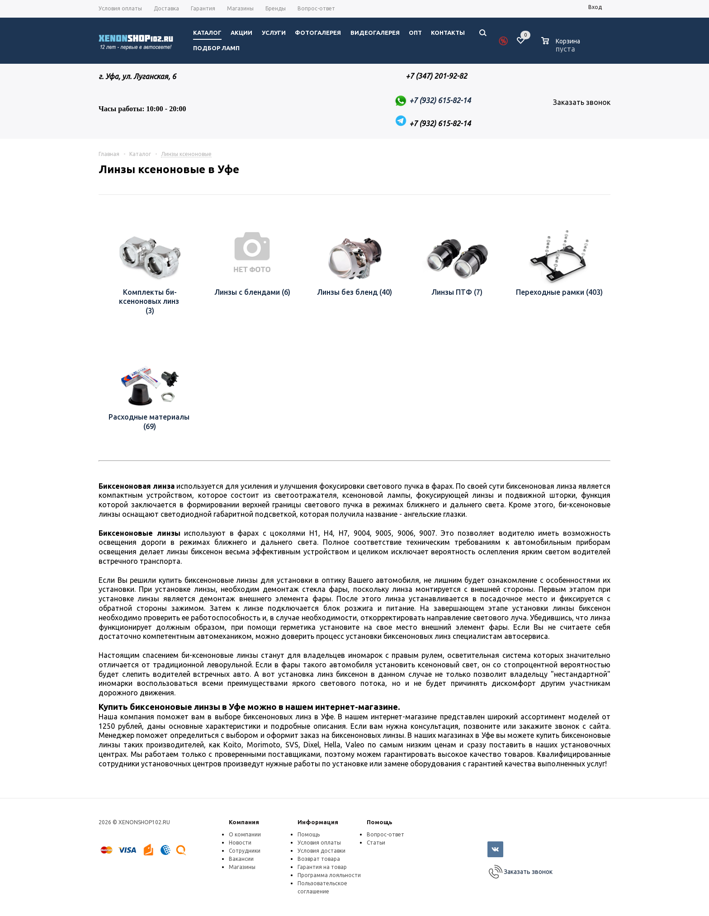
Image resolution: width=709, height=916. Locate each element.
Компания (244, 822)
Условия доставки (321, 851)
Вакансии (241, 859)
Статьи (376, 842)
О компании (245, 834)
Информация (318, 822)
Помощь (379, 822)
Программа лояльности (329, 875)
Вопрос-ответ (385, 834)
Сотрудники (244, 851)
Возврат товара (319, 859)
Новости (240, 842)
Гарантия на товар (322, 867)
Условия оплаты (319, 842)
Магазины (242, 867)
